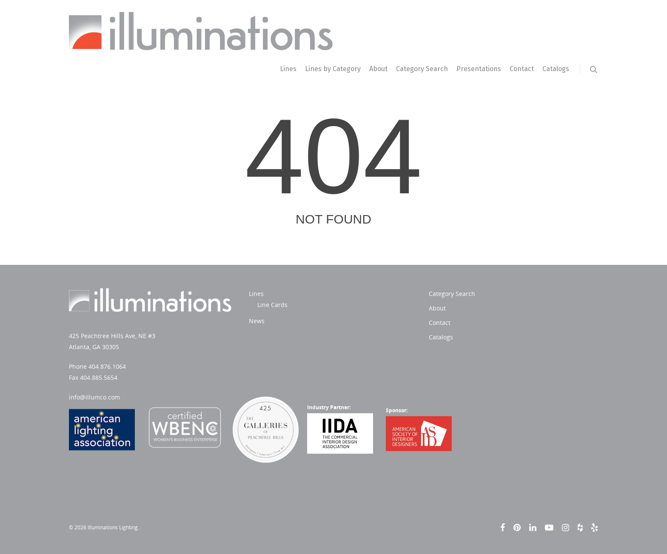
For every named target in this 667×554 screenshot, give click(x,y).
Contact (522, 69)
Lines (288, 69)
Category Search (422, 69)
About (378, 69)
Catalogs (555, 69)
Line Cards (272, 305)
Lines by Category (333, 69)
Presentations (478, 69)
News (257, 321)
